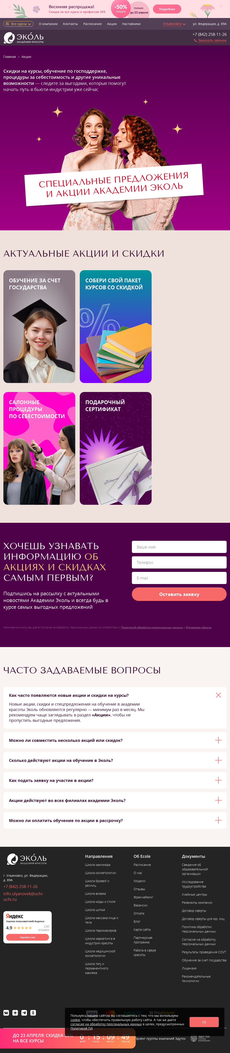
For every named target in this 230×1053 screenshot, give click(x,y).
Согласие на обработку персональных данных (199, 941)
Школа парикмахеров (100, 930)
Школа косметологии (100, 873)
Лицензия (189, 968)
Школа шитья (95, 910)
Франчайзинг (143, 897)
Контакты (70, 24)
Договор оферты (194, 910)
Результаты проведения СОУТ (204, 952)
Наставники (131, 24)
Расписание (92, 24)
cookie (75, 1020)
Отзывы (139, 889)
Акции (112, 24)
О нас (138, 873)
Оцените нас (27, 937)
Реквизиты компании (197, 902)
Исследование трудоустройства (194, 884)
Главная (9, 56)
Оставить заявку (179, 594)
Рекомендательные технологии (196, 978)
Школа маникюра (97, 865)
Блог (137, 921)
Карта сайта (142, 929)
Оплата (139, 913)
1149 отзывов (43, 927)
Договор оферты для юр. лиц (203, 919)
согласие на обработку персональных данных (106, 1024)
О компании (48, 24)
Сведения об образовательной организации (195, 869)
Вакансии (140, 905)
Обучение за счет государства (204, 960)
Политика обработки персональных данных (199, 929)
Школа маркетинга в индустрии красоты (100, 940)
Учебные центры (194, 894)
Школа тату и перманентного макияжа (96, 968)
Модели (139, 881)
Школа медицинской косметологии (100, 953)
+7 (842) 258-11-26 (209, 34)
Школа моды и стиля (100, 901)
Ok (204, 1022)
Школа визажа (95, 893)
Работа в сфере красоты (145, 952)
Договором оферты (199, 627)
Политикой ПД (82, 1028)
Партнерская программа (143, 939)
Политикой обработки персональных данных (152, 627)
